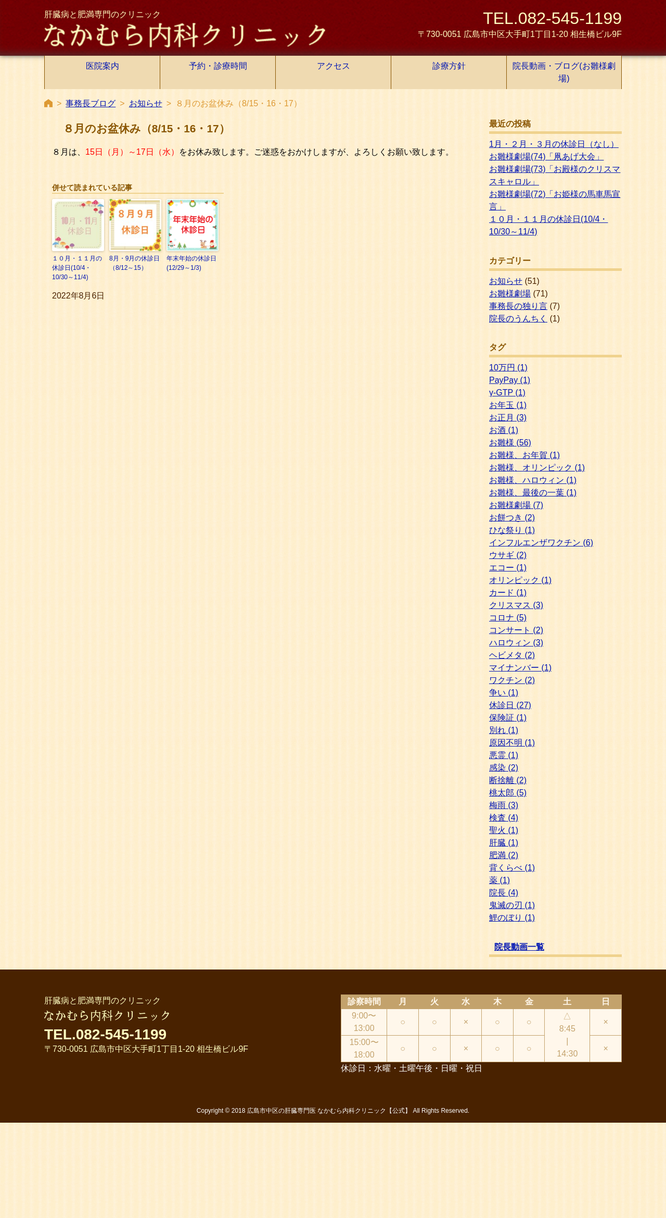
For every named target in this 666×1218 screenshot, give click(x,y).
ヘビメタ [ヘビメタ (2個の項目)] (512, 655)
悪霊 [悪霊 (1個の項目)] (503, 755)
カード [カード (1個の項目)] (508, 592)
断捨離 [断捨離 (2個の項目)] (508, 780)
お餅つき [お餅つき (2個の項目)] (512, 517)
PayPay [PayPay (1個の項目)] (509, 380)
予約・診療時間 (218, 65)
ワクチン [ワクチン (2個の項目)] (512, 680)
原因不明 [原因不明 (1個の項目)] (512, 742)
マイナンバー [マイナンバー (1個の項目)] (520, 667)
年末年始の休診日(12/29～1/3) (191, 263)
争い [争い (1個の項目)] (503, 692)
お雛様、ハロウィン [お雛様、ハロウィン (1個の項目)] (533, 480)
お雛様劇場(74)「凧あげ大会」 (546, 156)
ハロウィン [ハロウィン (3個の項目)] (516, 642)
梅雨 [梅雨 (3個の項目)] (503, 805)
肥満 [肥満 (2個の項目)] (503, 855)
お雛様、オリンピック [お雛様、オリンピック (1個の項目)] (537, 467)
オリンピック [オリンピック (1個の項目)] (520, 580)
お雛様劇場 (510, 293)
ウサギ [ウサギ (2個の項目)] (508, 555)
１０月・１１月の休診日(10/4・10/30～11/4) (77, 268)
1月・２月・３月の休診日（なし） (554, 144)
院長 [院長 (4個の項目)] (503, 892)
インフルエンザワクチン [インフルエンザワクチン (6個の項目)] (541, 542)
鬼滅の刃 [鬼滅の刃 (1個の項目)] (512, 905)
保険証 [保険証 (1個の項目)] (508, 717)
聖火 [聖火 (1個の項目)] (503, 830)
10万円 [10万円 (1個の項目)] (508, 367)
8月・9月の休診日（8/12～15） (134, 263)
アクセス (333, 65)
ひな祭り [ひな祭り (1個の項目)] (512, 530)
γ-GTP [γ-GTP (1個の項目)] (507, 392)
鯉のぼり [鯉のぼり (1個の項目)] (512, 917)
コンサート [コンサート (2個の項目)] (516, 630)
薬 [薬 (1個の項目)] (499, 880)
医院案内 (102, 65)
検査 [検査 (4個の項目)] (503, 817)
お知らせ (145, 103)
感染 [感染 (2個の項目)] (503, 767)
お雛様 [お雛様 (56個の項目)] (510, 442)
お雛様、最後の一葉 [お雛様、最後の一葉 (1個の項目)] (533, 492)
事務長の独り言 (518, 306)
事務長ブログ (91, 103)
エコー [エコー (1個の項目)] (508, 567)
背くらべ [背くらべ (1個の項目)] (512, 867)
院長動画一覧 (519, 946)
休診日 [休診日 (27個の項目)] (510, 705)
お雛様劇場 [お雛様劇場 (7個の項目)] (516, 505)
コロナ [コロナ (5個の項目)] (508, 617)
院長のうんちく (518, 318)
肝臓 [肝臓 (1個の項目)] (503, 842)
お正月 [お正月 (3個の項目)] (508, 417)
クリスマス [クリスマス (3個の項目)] (516, 605)
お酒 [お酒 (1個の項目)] (503, 430)
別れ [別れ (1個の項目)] (503, 730)
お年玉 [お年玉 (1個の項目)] (508, 405)
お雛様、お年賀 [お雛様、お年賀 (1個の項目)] (524, 455)
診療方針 (449, 65)
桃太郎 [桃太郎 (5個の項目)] (508, 792)
